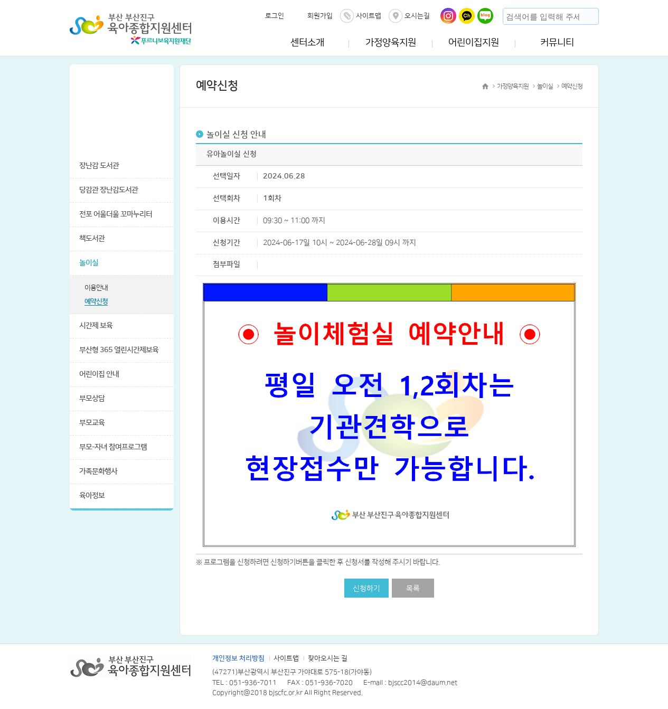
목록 (413, 588)
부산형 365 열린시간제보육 (118, 350)
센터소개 (307, 42)
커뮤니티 (557, 42)
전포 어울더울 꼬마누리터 (115, 214)
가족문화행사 (98, 471)
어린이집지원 (473, 42)
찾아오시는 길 (327, 658)
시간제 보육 (95, 326)
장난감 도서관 (99, 166)
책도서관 (92, 238)
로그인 (274, 16)
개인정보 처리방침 (238, 658)
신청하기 (366, 588)
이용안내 (96, 287)
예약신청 (96, 301)
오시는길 (417, 16)
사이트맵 (368, 16)
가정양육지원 (390, 42)
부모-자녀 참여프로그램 (113, 447)
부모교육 (92, 423)
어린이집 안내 (99, 374)
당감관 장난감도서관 (108, 190)
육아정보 (92, 495)
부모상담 (92, 398)
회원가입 (320, 16)
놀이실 (88, 263)
